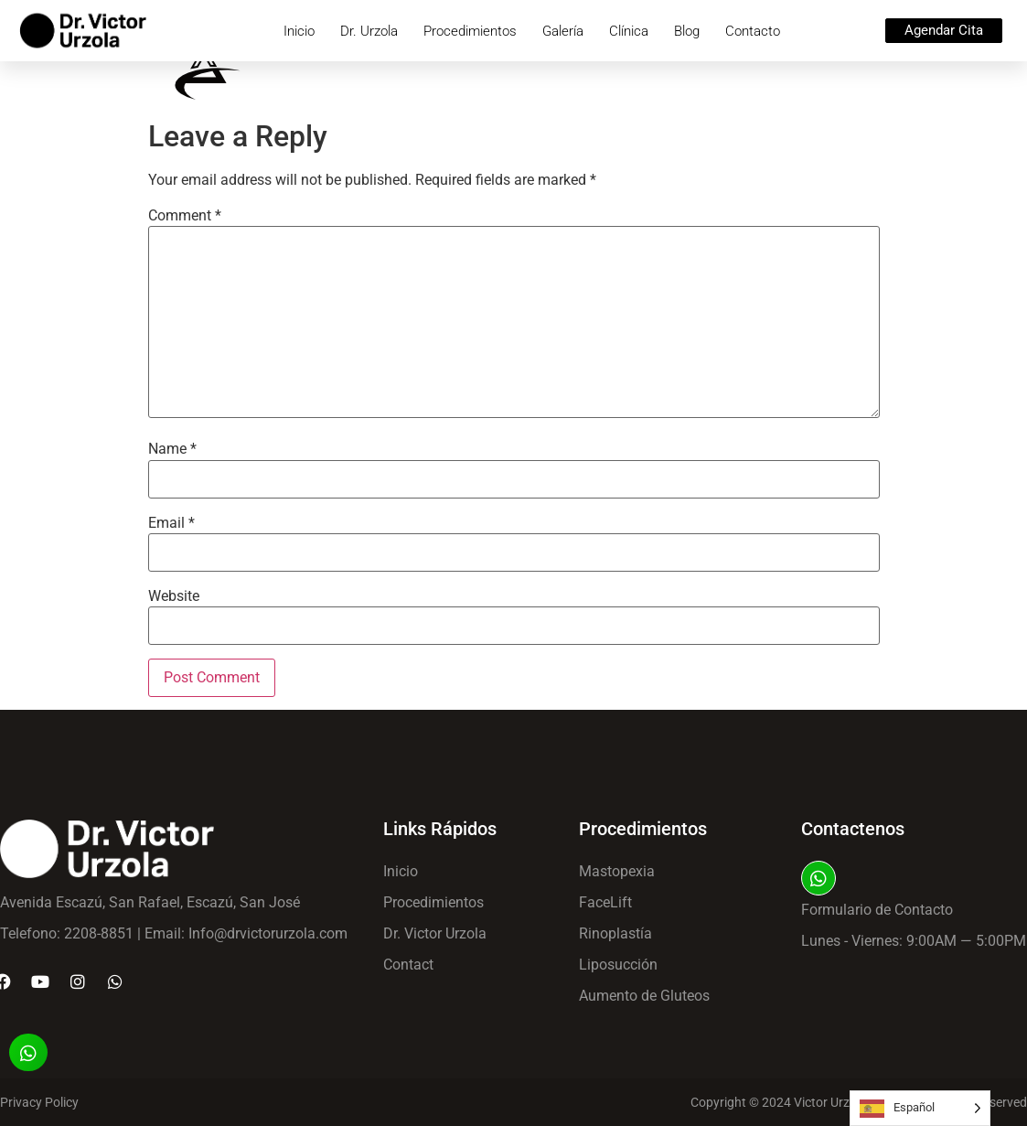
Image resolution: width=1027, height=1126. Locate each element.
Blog (687, 31)
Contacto (752, 31)
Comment (184, 216)
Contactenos (852, 829)
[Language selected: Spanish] (920, 1108)
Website (173, 596)
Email (171, 523)
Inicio (299, 31)
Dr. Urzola (369, 31)
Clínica (628, 31)
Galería (562, 31)
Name (172, 449)
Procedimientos (470, 31)
